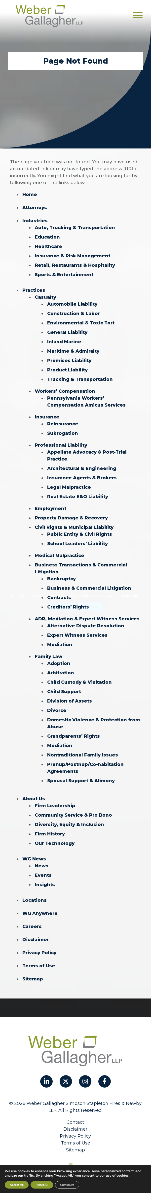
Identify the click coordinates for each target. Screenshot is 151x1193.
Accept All (17, 1185)
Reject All (42, 1185)
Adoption (58, 663)
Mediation (59, 644)
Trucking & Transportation (80, 379)
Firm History (50, 834)
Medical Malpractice (59, 555)
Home (29, 194)
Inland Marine (64, 341)
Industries (35, 220)
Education (47, 237)
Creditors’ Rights (68, 607)
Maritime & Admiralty (73, 351)
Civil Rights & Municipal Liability (74, 527)
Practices (33, 290)
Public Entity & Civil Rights (79, 534)
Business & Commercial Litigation (89, 588)
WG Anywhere (40, 913)
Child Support (64, 691)
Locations (34, 900)
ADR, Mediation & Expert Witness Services (87, 619)
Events (43, 875)
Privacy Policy (39, 952)
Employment (50, 508)
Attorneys (34, 207)
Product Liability (67, 370)
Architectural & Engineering (81, 468)
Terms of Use (38, 966)
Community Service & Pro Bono (73, 815)
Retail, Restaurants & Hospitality (75, 265)
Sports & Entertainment (64, 274)
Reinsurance (62, 424)
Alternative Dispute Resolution (85, 626)
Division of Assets (69, 701)
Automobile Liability (72, 304)
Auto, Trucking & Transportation (75, 227)
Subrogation (62, 433)
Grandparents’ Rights (73, 736)
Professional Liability (61, 445)
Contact (75, 1122)
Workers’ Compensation (65, 391)
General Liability (67, 332)
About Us (33, 799)
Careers (32, 926)
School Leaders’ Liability (77, 543)
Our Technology (55, 843)
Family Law (48, 656)
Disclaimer (35, 939)
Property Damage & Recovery (71, 518)
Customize (67, 1185)
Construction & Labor (73, 313)
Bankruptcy (61, 579)
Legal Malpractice (69, 487)
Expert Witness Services (77, 635)
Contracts (59, 597)
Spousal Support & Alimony (81, 780)
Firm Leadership (55, 805)
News (41, 866)
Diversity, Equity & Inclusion (69, 824)
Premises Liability (69, 360)
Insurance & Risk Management (72, 256)
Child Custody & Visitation (79, 682)
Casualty (45, 297)
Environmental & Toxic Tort (80, 323)
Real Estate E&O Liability (77, 496)
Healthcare (48, 246)
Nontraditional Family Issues (82, 755)
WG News (34, 859)
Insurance (47, 417)
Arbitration (60, 673)
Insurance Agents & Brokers (82, 478)
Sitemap (32, 979)
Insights (45, 884)
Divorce (56, 710)
